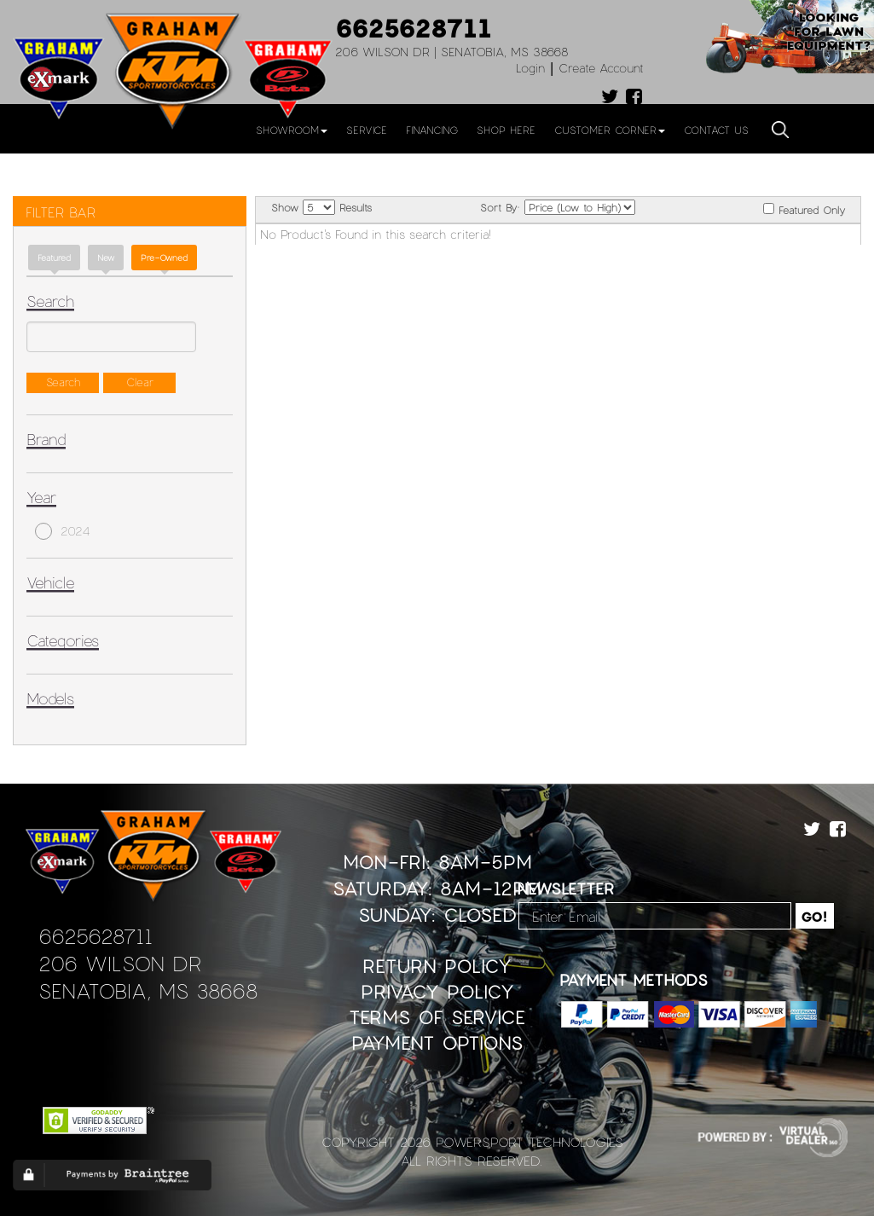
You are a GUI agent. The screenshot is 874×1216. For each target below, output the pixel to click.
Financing (432, 130)
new (105, 257)
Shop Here (506, 130)
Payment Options (437, 1042)
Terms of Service (437, 1016)
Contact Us (716, 130)
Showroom (291, 130)
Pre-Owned (164, 257)
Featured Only (804, 209)
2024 (62, 531)
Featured (54, 257)
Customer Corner (609, 130)
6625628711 (413, 27)
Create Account (601, 68)
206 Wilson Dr (119, 963)
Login (530, 68)
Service (366, 130)
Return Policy (437, 965)
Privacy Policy (437, 991)
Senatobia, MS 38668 (148, 990)
